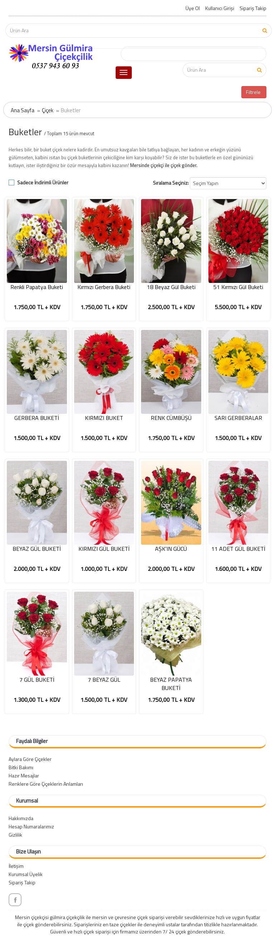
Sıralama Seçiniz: (171, 182)
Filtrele (254, 92)
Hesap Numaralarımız (31, 826)
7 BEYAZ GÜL (104, 680)
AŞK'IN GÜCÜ (171, 549)
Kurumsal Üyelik (26, 874)
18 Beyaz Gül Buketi (171, 287)
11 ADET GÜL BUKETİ (238, 549)
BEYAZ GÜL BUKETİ (37, 549)
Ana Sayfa (22, 110)
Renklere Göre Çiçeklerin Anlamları (46, 783)
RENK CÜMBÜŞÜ (171, 418)
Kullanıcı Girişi (219, 8)
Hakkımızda (21, 818)
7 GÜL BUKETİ (36, 680)
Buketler (71, 110)
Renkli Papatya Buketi (36, 287)
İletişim (16, 866)
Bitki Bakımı (21, 767)
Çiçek (47, 110)
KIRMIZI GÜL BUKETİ (104, 549)
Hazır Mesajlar (24, 775)
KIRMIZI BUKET (104, 418)
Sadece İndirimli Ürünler (42, 182)
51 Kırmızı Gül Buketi (238, 287)
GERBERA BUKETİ (36, 418)
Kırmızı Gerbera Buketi (103, 287)
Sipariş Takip (253, 8)
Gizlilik (15, 834)
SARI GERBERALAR (238, 418)
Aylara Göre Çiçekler (30, 759)
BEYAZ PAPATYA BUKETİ (171, 684)
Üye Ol (192, 8)
